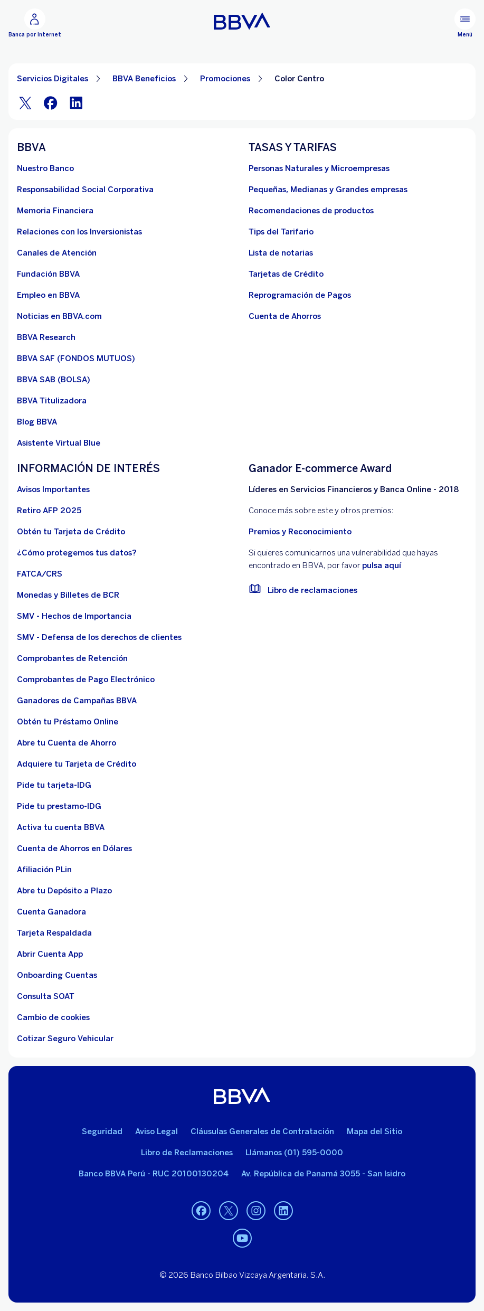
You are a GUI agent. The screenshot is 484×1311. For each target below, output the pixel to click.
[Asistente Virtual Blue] (58, 443)
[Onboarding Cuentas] (57, 975)
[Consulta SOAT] (45, 996)
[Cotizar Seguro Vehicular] (65, 1038)
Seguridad (102, 1131)
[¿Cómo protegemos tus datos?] (77, 552)
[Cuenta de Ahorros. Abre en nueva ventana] (285, 316)
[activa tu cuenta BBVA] (61, 827)
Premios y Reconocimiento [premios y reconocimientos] (300, 531)
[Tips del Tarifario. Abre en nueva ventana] (281, 231)
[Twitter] (25, 102)
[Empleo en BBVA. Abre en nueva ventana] (48, 295)
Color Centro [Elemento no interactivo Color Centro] (299, 78)
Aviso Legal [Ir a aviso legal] (156, 1131)
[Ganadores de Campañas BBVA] (77, 700)
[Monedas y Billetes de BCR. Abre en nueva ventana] (68, 595)
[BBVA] (242, 1095)
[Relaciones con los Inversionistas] (79, 231)
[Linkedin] (283, 1210)
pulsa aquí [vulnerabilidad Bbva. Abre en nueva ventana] (381, 565)
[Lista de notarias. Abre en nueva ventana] (281, 253)
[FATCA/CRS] (39, 574)
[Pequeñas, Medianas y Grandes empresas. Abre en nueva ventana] (328, 189)
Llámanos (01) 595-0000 (294, 1152)
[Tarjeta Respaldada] (54, 933)
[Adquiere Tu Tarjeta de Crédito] (76, 764)
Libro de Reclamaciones (187, 1152)
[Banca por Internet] (34, 23)
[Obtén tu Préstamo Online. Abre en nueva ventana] (67, 721)
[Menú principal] (465, 23)
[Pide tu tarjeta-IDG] (54, 785)
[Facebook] (50, 102)
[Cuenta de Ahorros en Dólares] (74, 848)
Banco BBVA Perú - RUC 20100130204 (154, 1173)
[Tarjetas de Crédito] (286, 274)
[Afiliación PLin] (44, 869)
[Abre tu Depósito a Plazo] (64, 890)
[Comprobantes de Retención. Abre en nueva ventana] (72, 658)
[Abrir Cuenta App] (50, 954)
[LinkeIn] (76, 102)
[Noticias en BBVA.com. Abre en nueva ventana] (59, 316)
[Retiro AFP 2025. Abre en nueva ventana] (49, 510)
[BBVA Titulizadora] (52, 400)
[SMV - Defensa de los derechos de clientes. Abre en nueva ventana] (99, 637)
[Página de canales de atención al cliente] (57, 253)
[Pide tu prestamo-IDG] (59, 806)
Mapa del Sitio (374, 1131)
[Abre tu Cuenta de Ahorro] (66, 743)
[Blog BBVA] (37, 422)
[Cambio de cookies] (53, 1017)
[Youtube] (242, 1238)
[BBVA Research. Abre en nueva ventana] (46, 337)
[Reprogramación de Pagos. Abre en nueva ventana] (300, 295)
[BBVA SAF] (76, 358)
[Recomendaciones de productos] (311, 210)
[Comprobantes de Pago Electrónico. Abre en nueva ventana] (86, 679)
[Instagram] (255, 1210)
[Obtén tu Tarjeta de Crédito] (71, 531)
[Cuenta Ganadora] (51, 912)
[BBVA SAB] (53, 379)
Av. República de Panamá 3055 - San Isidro (323, 1173)
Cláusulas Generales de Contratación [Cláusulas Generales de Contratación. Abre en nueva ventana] (262, 1131)
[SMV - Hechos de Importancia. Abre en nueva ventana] (74, 616)
